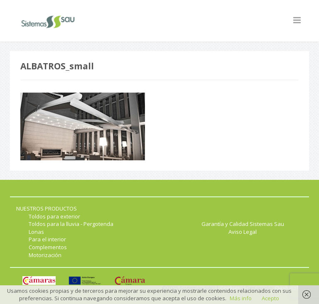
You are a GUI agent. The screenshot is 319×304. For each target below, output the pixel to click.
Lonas (36, 231)
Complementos (48, 247)
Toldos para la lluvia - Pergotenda (71, 224)
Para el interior (47, 239)
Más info (241, 298)
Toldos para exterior (54, 216)
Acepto (270, 298)
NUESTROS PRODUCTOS (46, 208)
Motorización (45, 255)
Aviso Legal (242, 231)
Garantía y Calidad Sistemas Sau (242, 224)
